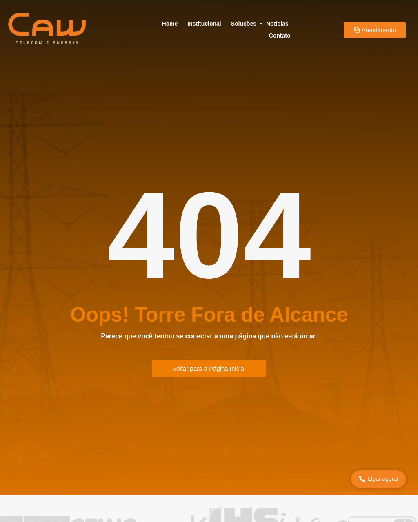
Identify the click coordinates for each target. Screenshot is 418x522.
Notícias (277, 23)
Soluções (245, 23)
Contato (280, 35)
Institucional (204, 23)
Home (170, 23)
